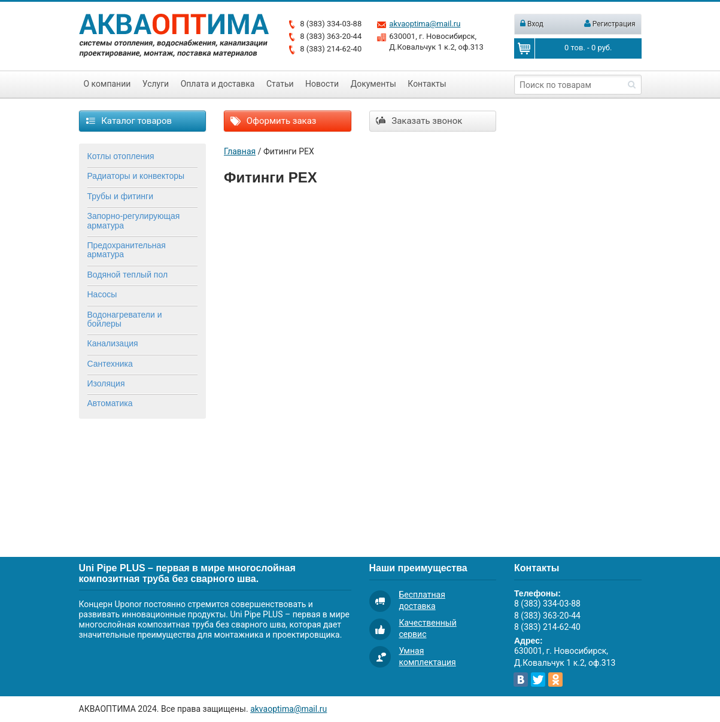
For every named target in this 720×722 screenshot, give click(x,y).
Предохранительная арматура (126, 249)
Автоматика (110, 403)
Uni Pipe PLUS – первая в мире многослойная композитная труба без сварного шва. (187, 573)
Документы (373, 84)
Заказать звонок (419, 120)
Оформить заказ (273, 120)
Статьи (280, 84)
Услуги (155, 84)
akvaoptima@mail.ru (424, 23)
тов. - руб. (588, 47)
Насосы (102, 294)
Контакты (427, 84)
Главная (240, 151)
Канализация (112, 343)
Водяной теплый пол (127, 274)
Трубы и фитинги (120, 196)
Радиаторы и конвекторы (136, 176)
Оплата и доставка (218, 84)
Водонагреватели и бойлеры (124, 319)
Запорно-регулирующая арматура (133, 220)
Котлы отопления (120, 156)
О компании (107, 84)
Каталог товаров (129, 120)
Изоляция (106, 383)
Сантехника (110, 363)
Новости (322, 84)
